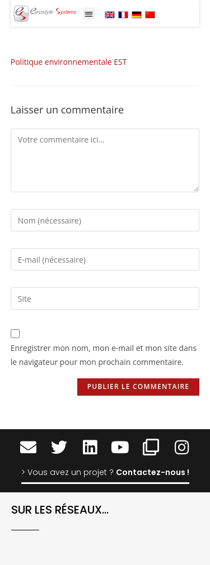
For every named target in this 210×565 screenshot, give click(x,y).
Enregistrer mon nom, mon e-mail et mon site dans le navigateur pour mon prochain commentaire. (104, 355)
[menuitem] (109, 14)
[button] (89, 13)
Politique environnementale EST (69, 61)
